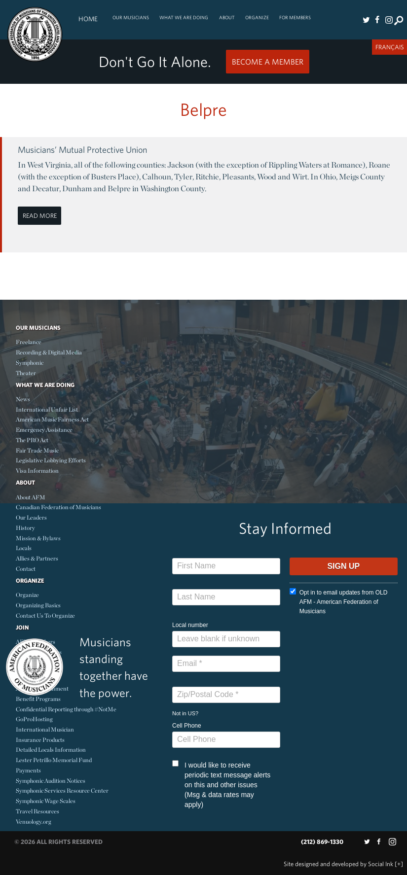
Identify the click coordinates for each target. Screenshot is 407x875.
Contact (26, 568)
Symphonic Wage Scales (45, 801)
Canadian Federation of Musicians (58, 507)
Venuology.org (33, 821)
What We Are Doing (183, 17)
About (227, 17)
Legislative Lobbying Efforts (51, 460)
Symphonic (29, 362)
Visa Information (37, 470)
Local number (190, 625)
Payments (28, 770)
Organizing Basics (38, 605)
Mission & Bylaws (38, 538)
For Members (295, 17)
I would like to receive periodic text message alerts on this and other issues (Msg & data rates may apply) (221, 784)
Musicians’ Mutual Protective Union (82, 149)
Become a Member (267, 61)
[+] (399, 864)
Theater (26, 373)
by (338, 864)
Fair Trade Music (37, 450)
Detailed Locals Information (51, 749)
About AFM (30, 497)
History (25, 527)
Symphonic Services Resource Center (62, 790)
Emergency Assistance (44, 429)
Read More (40, 215)
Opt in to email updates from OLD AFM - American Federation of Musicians (339, 601)
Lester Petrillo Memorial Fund (54, 760)
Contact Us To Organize (45, 615)
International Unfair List (47, 409)
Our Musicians (130, 17)
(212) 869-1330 (322, 841)
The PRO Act (32, 440)
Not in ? (185, 713)
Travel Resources (37, 811)
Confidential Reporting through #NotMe (66, 709)
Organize (257, 17)
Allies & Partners (37, 558)
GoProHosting (34, 719)
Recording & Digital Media (49, 352)
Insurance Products (40, 739)
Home (88, 19)
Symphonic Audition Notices (50, 780)
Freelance (28, 342)
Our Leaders (31, 517)
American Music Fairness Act (52, 419)
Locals (24, 548)
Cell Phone (186, 725)
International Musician (45, 729)
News (23, 399)
